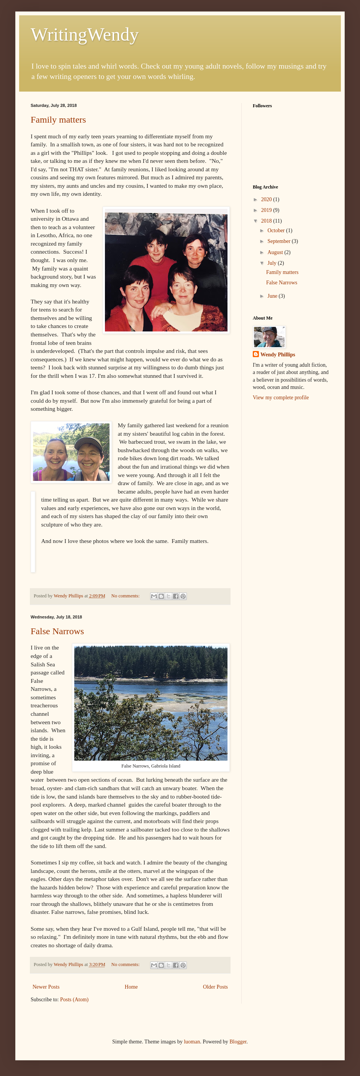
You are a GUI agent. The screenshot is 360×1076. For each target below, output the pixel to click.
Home (131, 987)
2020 (267, 199)
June (272, 296)
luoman (192, 1042)
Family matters (58, 120)
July (272, 263)
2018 (267, 221)
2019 (267, 210)
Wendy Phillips (277, 355)
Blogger (237, 1042)
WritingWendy (85, 34)
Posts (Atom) (74, 999)
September (279, 241)
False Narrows (57, 631)
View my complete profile (281, 397)
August (275, 252)
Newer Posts (46, 987)
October (276, 230)
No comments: (126, 596)
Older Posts (215, 987)
